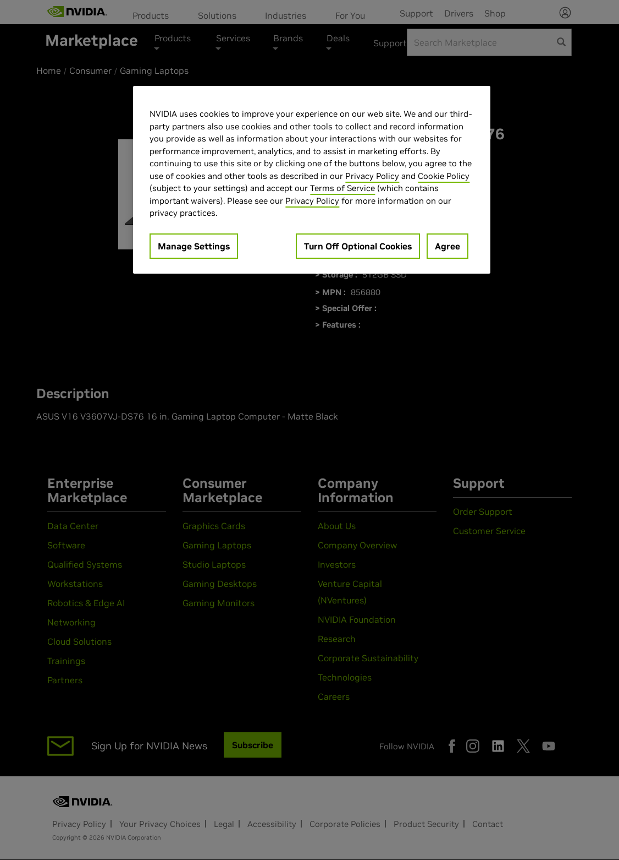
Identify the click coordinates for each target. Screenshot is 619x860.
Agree (447, 246)
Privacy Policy (372, 176)
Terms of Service (342, 188)
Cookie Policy (443, 176)
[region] (311, 180)
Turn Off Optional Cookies (358, 246)
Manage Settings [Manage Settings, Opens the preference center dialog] (194, 246)
